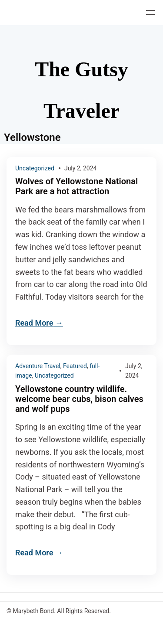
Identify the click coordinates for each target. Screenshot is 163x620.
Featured (75, 365)
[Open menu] (150, 12)
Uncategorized (34, 168)
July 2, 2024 (80, 168)
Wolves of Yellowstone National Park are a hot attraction (76, 186)
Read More (34, 322)
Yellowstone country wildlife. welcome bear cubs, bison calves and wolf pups (79, 399)
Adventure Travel (37, 365)
